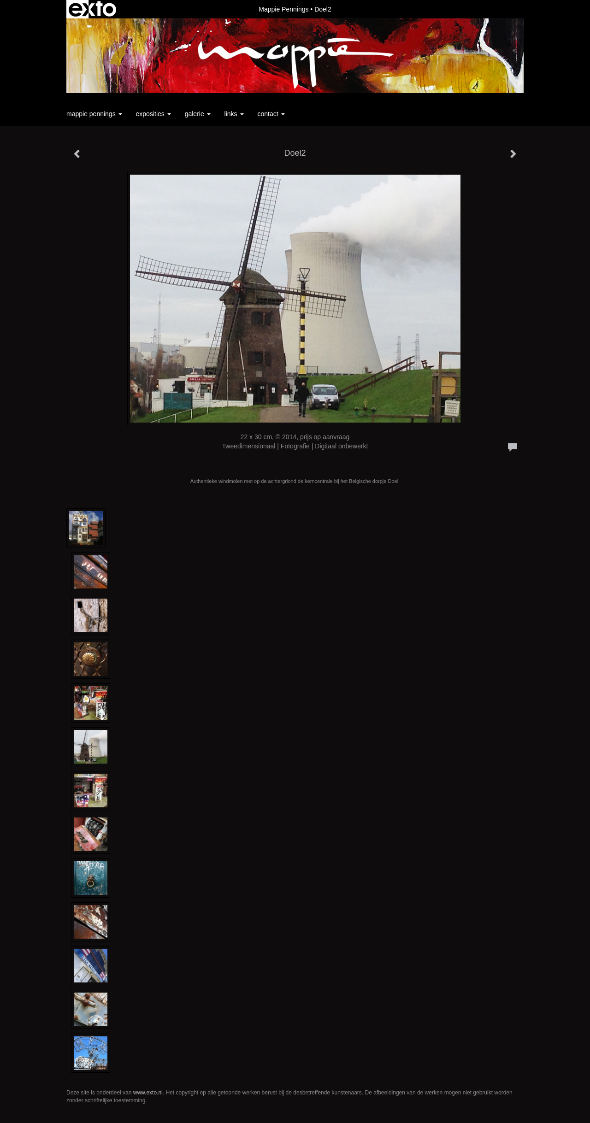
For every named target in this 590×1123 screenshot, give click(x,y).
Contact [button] (271, 114)
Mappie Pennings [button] (94, 114)
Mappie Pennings (283, 9)
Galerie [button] (198, 114)
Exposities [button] (153, 114)
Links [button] (234, 114)
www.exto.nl (148, 1092)
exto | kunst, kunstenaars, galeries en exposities (92, 9)
